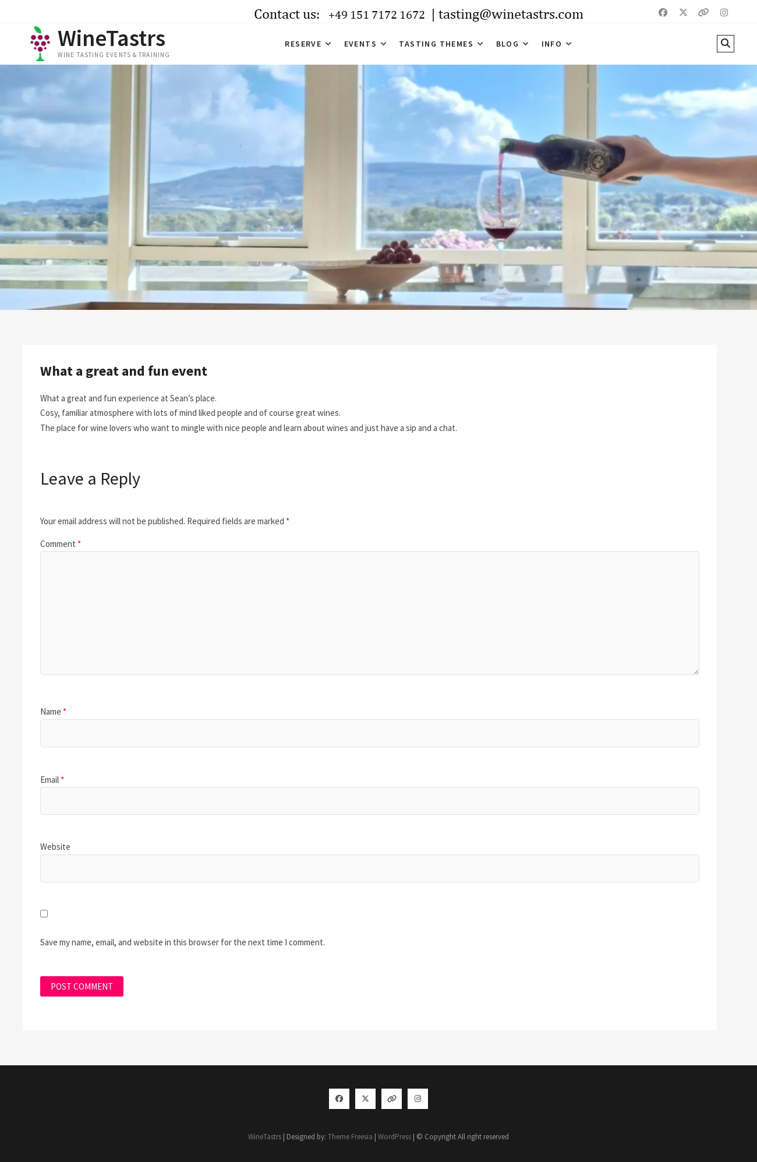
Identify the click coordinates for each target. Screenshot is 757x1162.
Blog (507, 43)
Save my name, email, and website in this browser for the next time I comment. (182, 942)
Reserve (303, 43)
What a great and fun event (123, 371)
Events (360, 43)
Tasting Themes (436, 43)
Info (552, 43)
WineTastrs (111, 38)
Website (55, 846)
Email (52, 779)
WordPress (394, 1137)
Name (53, 711)
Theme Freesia (350, 1137)
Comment (60, 543)
